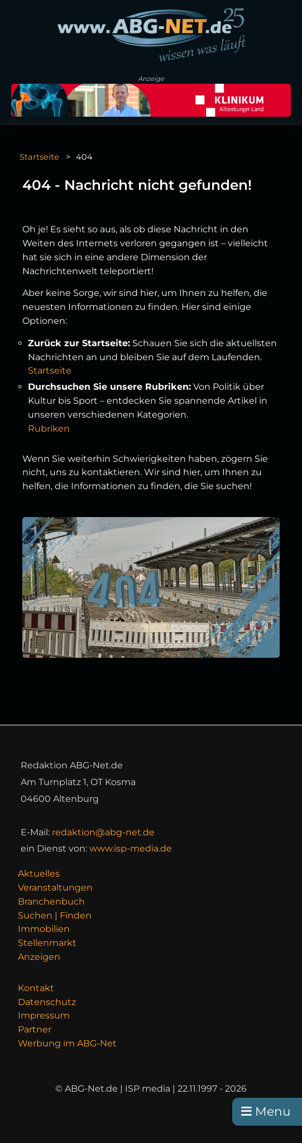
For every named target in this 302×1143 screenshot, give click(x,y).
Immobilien (44, 929)
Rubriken (49, 428)
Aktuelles (39, 873)
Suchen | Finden (55, 915)
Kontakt (36, 988)
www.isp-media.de (130, 848)
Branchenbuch (51, 901)
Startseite (39, 157)
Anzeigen (39, 956)
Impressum (44, 1015)
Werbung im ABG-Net (67, 1043)
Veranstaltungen (55, 887)
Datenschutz (47, 1002)
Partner (34, 1029)
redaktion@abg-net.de (103, 832)
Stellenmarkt (47, 943)
